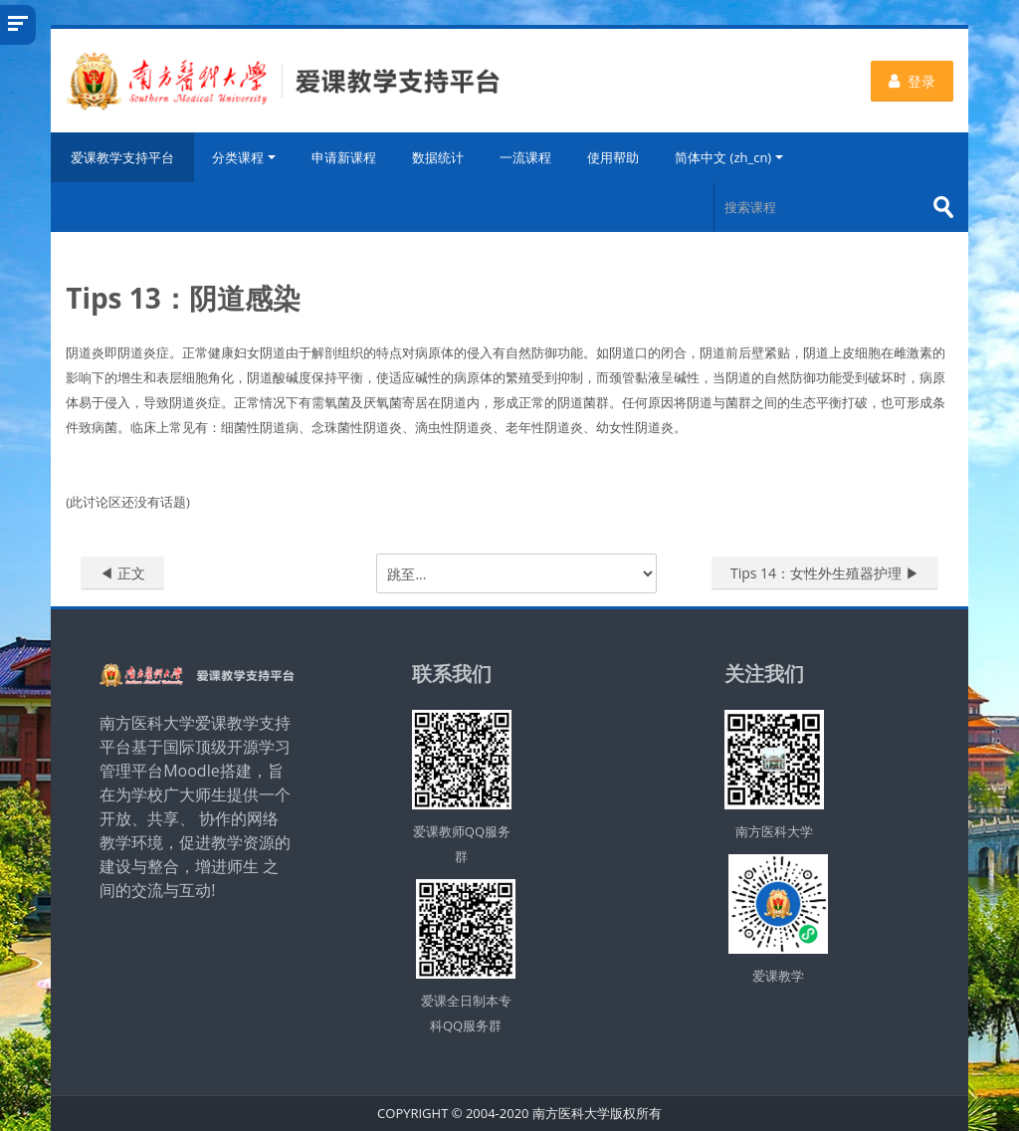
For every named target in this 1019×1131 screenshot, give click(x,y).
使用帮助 (613, 157)
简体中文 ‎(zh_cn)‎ (729, 157)
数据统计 (438, 157)
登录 (912, 81)
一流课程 (525, 157)
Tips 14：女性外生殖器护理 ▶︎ (824, 573)
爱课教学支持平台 (122, 157)
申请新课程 (343, 157)
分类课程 (244, 157)
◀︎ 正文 (122, 573)
